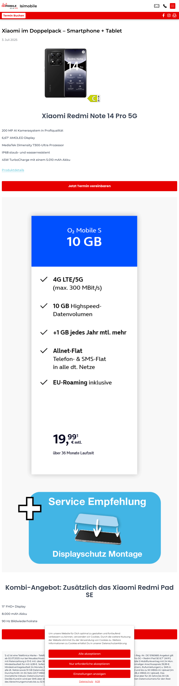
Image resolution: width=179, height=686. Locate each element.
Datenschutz (86, 681)
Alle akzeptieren (90, 653)
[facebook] (163, 15)
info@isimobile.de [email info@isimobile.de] (156, 6)
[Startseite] (10, 6)
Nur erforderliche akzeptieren (89, 664)
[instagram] (169, 15)
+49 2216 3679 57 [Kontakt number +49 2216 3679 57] (165, 6)
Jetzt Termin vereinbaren (89, 186)
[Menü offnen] (173, 6)
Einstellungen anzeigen (89, 674)
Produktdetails (13, 170)
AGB (97, 681)
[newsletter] (174, 15)
